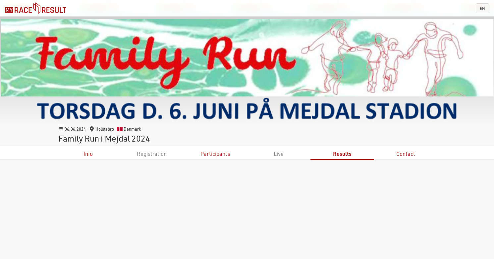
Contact (405, 153)
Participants (215, 153)
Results (342, 153)
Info (88, 153)
